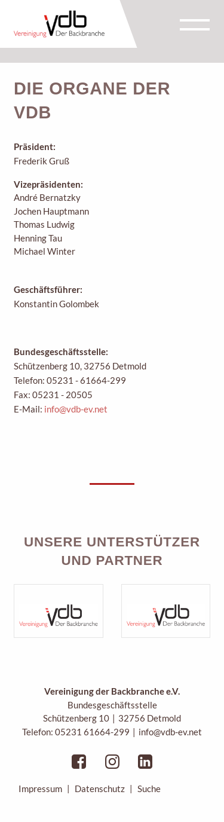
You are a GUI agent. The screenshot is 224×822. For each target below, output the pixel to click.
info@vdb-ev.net (76, 409)
